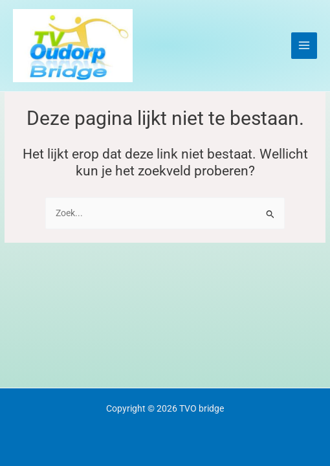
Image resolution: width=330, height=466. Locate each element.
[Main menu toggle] (304, 45)
